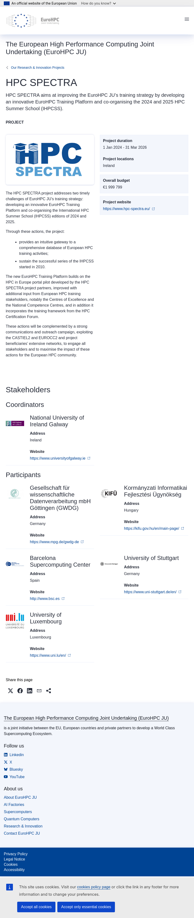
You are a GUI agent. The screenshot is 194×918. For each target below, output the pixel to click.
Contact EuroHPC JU (22, 833)
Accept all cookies (36, 907)
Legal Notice (14, 859)
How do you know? (98, 3)
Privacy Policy (16, 854)
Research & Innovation (23, 826)
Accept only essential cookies (86, 907)
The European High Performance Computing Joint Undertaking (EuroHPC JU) (86, 718)
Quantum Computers (21, 819)
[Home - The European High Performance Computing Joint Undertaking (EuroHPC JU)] (33, 20)
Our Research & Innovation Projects (37, 67)
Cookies (11, 864)
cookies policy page (93, 887)
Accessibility (14, 870)
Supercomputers (18, 812)
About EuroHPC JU (20, 797)
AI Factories (14, 805)
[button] (10, 691)
